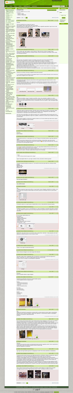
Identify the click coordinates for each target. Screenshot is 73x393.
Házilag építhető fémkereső (10, 77)
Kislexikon (60, 0)
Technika (19, 14)
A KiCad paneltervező (9, 73)
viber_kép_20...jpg (47, 91)
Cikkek (11, 6)
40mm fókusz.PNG (31, 91)
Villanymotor (8, 81)
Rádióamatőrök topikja (9, 101)
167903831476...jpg (30, 37)
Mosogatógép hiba (9, 111)
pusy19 (22, 11)
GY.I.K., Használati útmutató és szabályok (36, 387)
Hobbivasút (53, 0)
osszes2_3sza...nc (37, 306)
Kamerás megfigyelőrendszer (9, 92)
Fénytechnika (23, 14)
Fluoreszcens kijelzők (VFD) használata (9, 87)
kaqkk (19, 177)
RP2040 (7, 50)
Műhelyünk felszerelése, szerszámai (10, 39)
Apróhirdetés (34, 6)
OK (66, 6)
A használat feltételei (19, 387)
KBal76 (19, 353)
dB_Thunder (20, 152)
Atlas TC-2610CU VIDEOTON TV (9, 76)
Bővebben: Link (19, 165)
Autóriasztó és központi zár (10, 41)
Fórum (15, 6)
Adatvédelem (26, 387)
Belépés (63, 17)
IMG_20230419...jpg (22, 306)
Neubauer (19, 341)
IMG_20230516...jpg (22, 338)
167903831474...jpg (37, 37)
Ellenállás (7, 102)
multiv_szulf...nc (36, 338)
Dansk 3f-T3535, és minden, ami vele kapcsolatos (9, 94)
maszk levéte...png (22, 199)
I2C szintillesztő (8, 74)
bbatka (19, 276)
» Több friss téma (8, 113)
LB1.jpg (22, 128)
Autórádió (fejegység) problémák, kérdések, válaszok (10, 89)
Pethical (19, 70)
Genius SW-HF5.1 (9, 40)
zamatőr (19, 49)
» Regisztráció (62, 21)
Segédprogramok (27, 6)
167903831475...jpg (22, 46)
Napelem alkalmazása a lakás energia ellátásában (10, 30)
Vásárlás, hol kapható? (10, 78)
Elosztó (50, 387)
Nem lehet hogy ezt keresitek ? (22, 179)
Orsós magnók (8, 55)
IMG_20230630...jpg (22, 378)
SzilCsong (19, 20)
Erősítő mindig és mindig (10, 96)
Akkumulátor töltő (9, 58)
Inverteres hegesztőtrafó (10, 54)
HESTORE (57, 0)
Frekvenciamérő (8, 59)
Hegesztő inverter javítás (10, 70)
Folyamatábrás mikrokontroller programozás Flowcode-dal (10, 108)
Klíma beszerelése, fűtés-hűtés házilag (10, 36)
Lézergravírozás (20, 9)
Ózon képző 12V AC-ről (10, 84)
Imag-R (24, 118)
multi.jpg (22, 268)
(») (33, 49)
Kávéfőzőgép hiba (9, 37)
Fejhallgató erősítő (9, 60)
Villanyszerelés (8, 66)
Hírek (6, 6)
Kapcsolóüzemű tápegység (10, 26)
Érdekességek (8, 67)
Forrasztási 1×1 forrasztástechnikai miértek (10, 72)
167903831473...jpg (22, 37)
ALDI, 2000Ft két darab (21, 183)
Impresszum (46, 387)
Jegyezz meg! (64, 15)
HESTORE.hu (8, 85)
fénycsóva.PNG (39, 91)
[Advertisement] (64, 44)
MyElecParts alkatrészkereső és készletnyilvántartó (9, 43)
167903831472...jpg (45, 37)
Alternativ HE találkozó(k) (10, 45)
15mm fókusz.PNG (22, 91)
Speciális (19, 13)
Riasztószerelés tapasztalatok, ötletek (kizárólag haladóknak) (10, 64)
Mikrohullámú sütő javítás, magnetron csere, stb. (10, 98)
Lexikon (20, 6)
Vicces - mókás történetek (10, 53)
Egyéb (22, 13)
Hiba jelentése (54, 387)
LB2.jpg (31, 128)
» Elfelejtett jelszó (63, 20)
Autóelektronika (8, 105)
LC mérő (7, 110)
